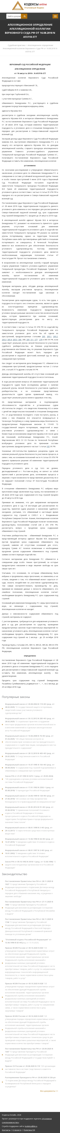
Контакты (6, 1130)
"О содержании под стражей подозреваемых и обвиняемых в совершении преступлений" (30, 768)
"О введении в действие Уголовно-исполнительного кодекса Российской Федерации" (28, 854)
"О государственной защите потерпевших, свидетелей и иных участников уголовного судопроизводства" (29, 709)
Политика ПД (29, 1130)
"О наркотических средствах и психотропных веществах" (29, 831)
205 (43, 336)
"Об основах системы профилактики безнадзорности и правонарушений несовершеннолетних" (30, 799)
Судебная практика (16, 45)
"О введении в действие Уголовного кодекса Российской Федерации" (29, 843)
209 (27, 339)
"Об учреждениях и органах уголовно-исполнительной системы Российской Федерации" (29, 780)
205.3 (4, 339)
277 (36, 339)
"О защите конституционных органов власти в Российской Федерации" (30, 865)
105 (48, 446)
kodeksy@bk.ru (31, 1126)
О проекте (16, 1130)
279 (40, 339)
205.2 (55, 336)
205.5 (15, 339)
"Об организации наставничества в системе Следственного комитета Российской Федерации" (30, 1070)
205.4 (9, 339)
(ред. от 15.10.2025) (28, 942)
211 (31, 339)
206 (19, 339)
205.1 (49, 336)
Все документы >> (49, 1092)
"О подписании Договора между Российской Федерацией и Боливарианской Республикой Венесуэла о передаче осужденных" (30, 1083)
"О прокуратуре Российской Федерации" (29, 790)
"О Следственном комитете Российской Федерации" (29, 757)
